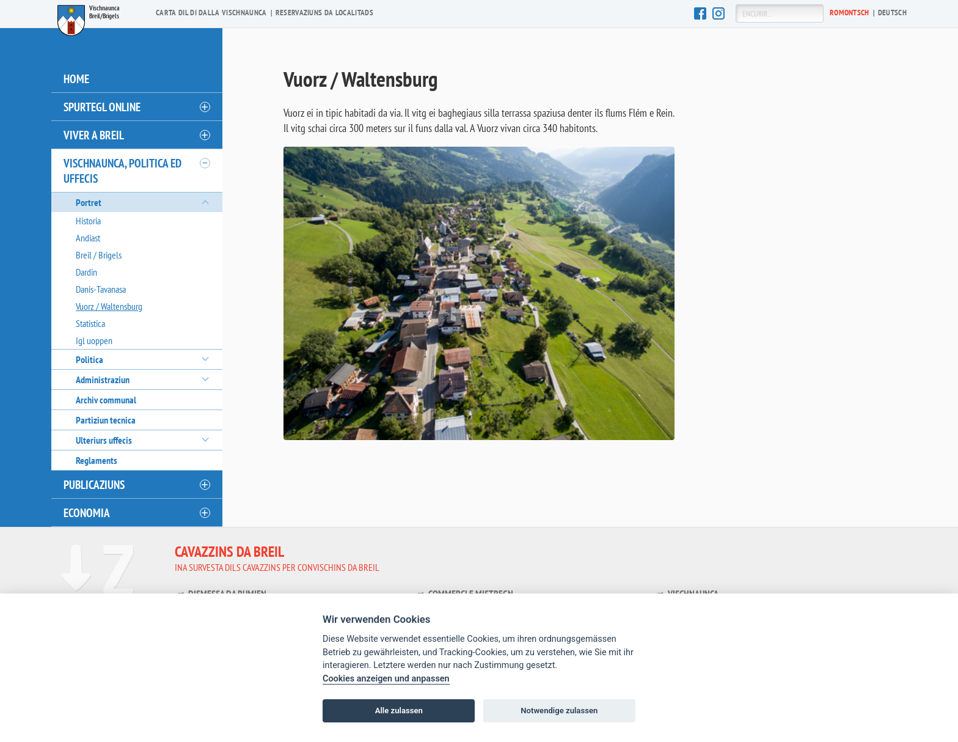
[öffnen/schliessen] (204, 107)
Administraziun (103, 379)
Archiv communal (106, 400)
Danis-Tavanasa (101, 289)
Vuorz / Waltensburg (109, 306)
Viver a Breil (94, 134)
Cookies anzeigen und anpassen (386, 679)
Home (76, 78)
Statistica (90, 323)
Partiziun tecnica (106, 420)
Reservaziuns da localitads (324, 12)
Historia (88, 221)
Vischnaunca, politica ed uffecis (122, 170)
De (892, 12)
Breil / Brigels (99, 255)
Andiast (88, 238)
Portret (88, 202)
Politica (89, 359)
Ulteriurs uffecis (104, 440)
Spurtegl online (102, 106)
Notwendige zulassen (559, 710)
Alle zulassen (399, 710)
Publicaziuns (94, 484)
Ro (849, 12)
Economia (87, 512)
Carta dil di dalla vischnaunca (211, 12)
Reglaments (96, 460)
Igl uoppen (94, 340)
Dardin (86, 272)
